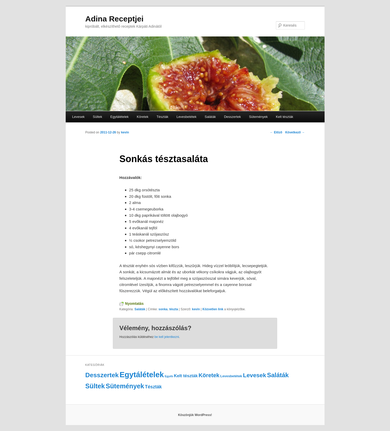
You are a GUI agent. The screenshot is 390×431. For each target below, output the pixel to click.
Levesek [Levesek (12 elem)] (254, 375)
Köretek (143, 117)
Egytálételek (119, 117)
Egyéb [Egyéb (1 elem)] (169, 376)
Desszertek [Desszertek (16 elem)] (102, 375)
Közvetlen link (213, 309)
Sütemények (258, 117)
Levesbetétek (186, 117)
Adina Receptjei (114, 18)
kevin (125, 132)
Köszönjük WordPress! (195, 415)
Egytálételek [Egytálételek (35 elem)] (142, 374)
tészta (173, 309)
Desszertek (232, 117)
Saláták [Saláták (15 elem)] (278, 375)
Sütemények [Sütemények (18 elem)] (125, 386)
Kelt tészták (284, 117)
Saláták (210, 117)
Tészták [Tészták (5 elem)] (153, 386)
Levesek (78, 117)
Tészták (162, 117)
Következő (295, 132)
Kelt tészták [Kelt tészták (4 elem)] (186, 375)
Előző (276, 132)
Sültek (97, 117)
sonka (163, 309)
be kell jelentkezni (166, 337)
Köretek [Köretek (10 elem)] (208, 375)
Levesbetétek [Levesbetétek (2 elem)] (231, 376)
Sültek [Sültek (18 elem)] (95, 386)
